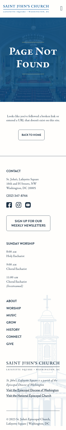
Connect (13, 336)
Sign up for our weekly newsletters (28, 223)
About (11, 301)
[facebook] (11, 207)
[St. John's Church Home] (26, 9)
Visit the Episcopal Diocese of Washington (32, 390)
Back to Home (31, 135)
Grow (11, 322)
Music (11, 315)
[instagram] (20, 207)
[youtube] (29, 207)
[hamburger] (61, 8)
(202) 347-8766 (17, 195)
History (13, 329)
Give (10, 343)
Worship (13, 308)
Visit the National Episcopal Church (28, 395)
